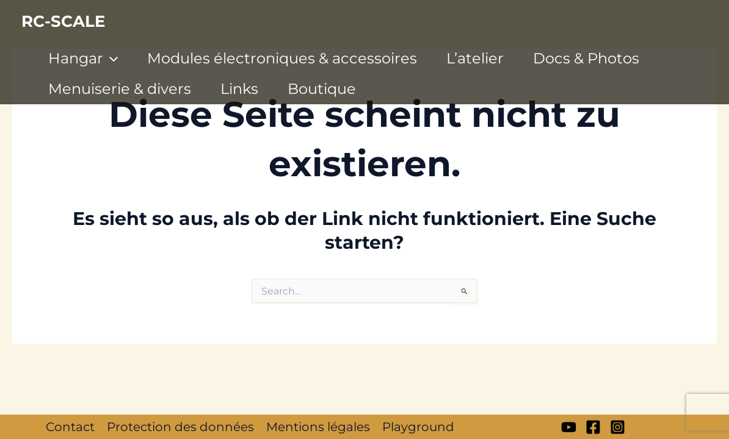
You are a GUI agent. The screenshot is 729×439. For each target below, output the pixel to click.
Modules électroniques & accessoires (282, 58)
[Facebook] (593, 427)
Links (239, 89)
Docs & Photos (586, 58)
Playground (418, 427)
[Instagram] (617, 427)
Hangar (83, 58)
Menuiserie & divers (119, 89)
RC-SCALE (63, 21)
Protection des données (180, 427)
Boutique (322, 89)
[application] (110, 58)
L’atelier (475, 58)
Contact (70, 427)
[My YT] (568, 427)
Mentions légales (318, 427)
